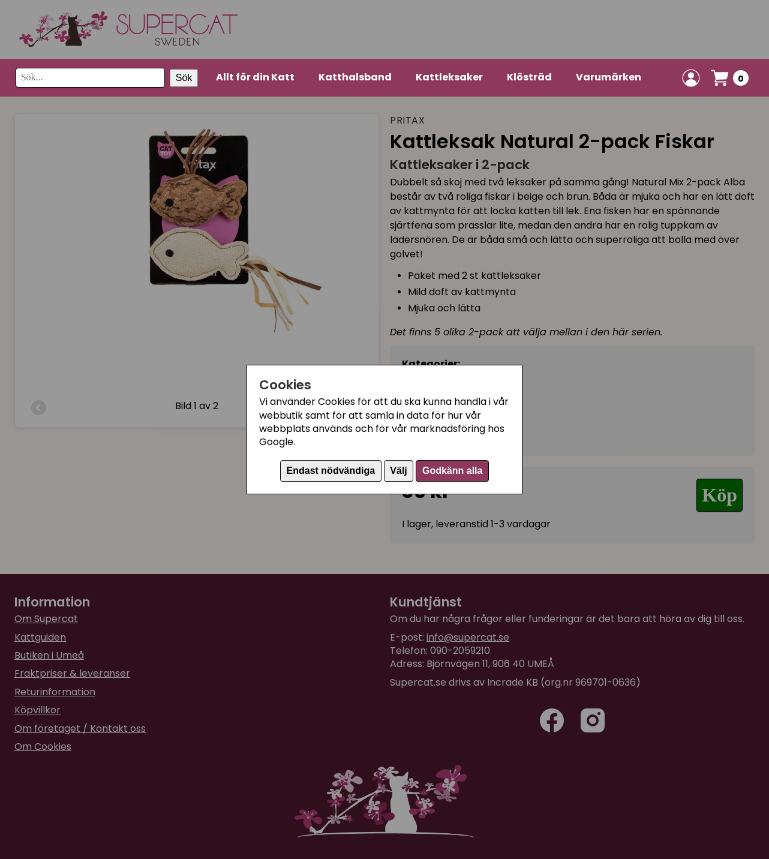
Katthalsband (355, 77)
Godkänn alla (452, 470)
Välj (398, 470)
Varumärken (608, 77)
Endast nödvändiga (331, 470)
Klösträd (529, 77)
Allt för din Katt (255, 77)
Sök (184, 78)
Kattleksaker (449, 77)
